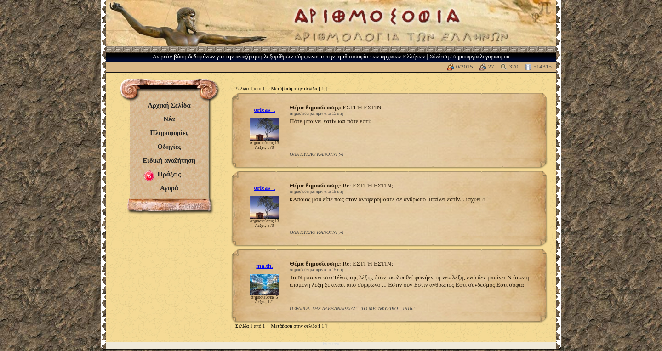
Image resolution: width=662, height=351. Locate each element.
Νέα (169, 119)
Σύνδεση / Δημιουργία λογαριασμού (469, 56)
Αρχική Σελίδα (169, 105)
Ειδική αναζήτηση (169, 160)
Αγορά (169, 188)
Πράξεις (169, 174)
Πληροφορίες (169, 132)
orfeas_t (264, 109)
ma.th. (264, 265)
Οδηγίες (169, 146)
